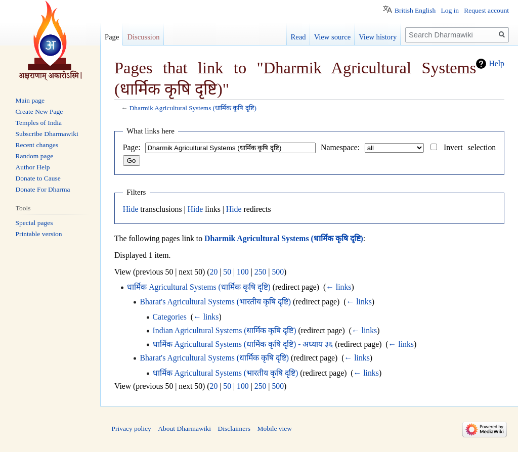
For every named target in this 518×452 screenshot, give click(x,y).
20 (214, 271)
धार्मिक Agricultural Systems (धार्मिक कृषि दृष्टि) (199, 287)
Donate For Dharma (43, 189)
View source (332, 37)
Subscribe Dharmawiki (47, 134)
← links (338, 287)
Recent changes (37, 145)
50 (227, 271)
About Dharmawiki (184, 428)
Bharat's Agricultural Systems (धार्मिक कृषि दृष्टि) (214, 357)
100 (243, 271)
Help (496, 63)
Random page (35, 156)
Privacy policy (131, 428)
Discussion (143, 37)
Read (298, 37)
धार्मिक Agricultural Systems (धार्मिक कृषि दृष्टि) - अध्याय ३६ (243, 344)
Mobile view (274, 428)
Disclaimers (234, 428)
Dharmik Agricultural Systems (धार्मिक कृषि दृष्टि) (193, 108)
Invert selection (470, 147)
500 (278, 271)
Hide (131, 209)
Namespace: (340, 147)
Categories (170, 316)
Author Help (33, 167)
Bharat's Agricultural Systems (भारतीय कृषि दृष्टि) (215, 301)
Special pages (34, 223)
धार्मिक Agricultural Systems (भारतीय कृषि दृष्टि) (225, 373)
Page (112, 37)
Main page (30, 100)
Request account (486, 10)
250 (260, 271)
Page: (132, 147)
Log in (450, 10)
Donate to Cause (38, 178)
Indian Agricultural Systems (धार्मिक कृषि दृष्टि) (224, 330)
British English (415, 10)
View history (378, 37)
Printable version (39, 234)
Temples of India (39, 122)
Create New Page (39, 111)
